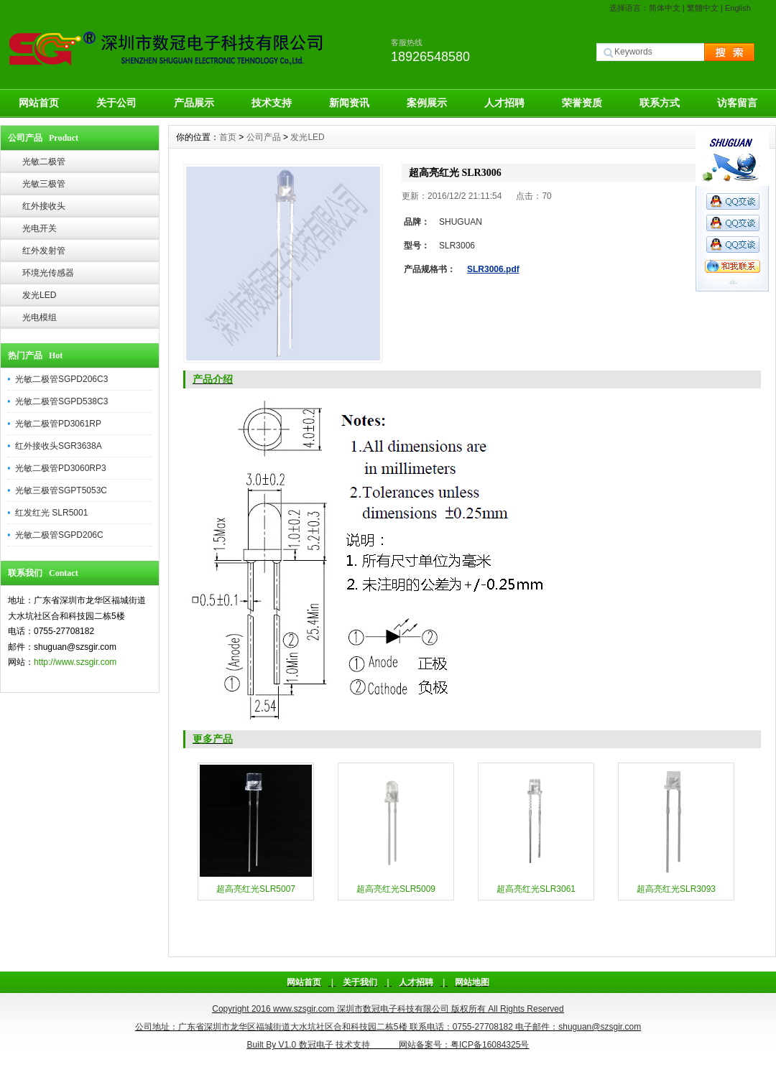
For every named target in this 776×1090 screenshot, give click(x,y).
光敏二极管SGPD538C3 (61, 401)
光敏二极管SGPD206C (59, 535)
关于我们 (360, 982)
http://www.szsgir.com (75, 662)
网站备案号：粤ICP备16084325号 (464, 1045)
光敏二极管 (43, 162)
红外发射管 (43, 251)
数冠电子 (316, 1045)
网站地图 (472, 982)
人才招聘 (504, 102)
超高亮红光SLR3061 (536, 889)
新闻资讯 (349, 102)
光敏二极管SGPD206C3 (61, 379)
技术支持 (271, 102)
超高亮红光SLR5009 (395, 889)
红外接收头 (43, 206)
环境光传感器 (48, 273)
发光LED (39, 295)
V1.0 (288, 1045)
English (738, 8)
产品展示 (194, 102)
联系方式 (659, 102)
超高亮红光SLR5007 (255, 889)
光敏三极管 (43, 184)
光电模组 (39, 317)
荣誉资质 (582, 102)
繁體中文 (703, 8)
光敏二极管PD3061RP (58, 424)
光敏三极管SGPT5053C (61, 490)
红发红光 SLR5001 (51, 513)
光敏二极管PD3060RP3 (60, 468)
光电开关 (39, 228)
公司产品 (263, 137)
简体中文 (664, 8)
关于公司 (116, 102)
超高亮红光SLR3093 (676, 889)
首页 (227, 137)
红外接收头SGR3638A (58, 446)
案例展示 (427, 102)
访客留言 (737, 102)
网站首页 (39, 102)
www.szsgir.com (303, 1009)
